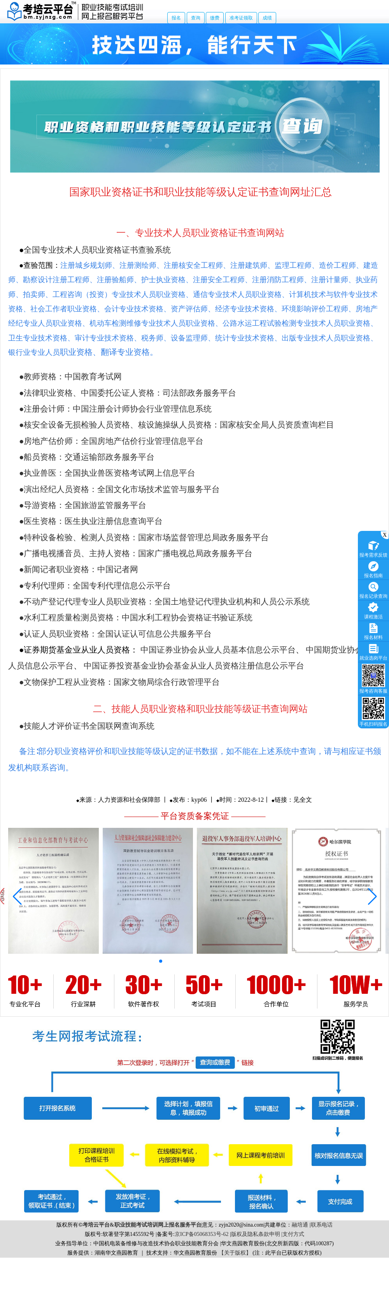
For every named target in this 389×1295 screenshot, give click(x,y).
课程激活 (373, 610)
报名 (176, 18)
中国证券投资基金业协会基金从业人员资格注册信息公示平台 (194, 665)
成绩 (267, 18)
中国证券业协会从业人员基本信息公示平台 (218, 650)
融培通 (300, 1225)
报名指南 (373, 568)
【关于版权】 (235, 1253)
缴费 (214, 18)
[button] (160, 961)
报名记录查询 (373, 589)
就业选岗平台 (373, 651)
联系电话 (322, 1225)
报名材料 (373, 630)
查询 (195, 18)
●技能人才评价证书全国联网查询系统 (86, 726)
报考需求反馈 (373, 548)
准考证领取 (241, 18)
